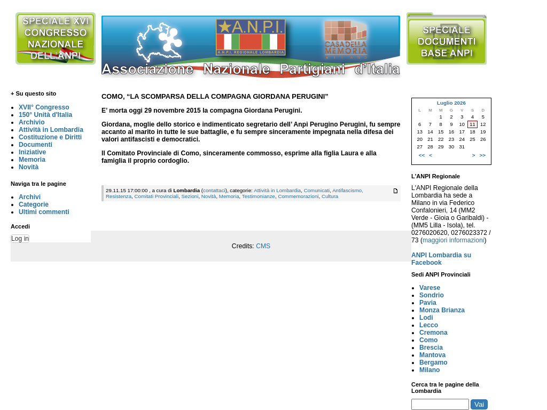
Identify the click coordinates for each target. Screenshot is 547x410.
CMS (263, 246)
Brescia (431, 347)
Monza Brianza (442, 310)
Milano (429, 370)
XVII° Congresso (44, 107)
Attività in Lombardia (51, 129)
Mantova (432, 355)
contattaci (214, 190)
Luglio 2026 (451, 103)
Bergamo (433, 362)
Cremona (433, 332)
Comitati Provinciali (156, 196)
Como (428, 340)
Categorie (34, 204)
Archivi (30, 197)
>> (483, 155)
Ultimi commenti (44, 212)
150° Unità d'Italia (45, 115)
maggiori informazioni (454, 240)
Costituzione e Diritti (50, 137)
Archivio (32, 122)
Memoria (32, 159)
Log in (20, 238)
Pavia (427, 302)
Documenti (35, 144)
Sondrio (431, 295)
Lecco (428, 325)
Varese (429, 287)
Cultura (330, 196)
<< (422, 155)
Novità (28, 167)
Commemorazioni (298, 196)
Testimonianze (258, 196)
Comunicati (317, 190)
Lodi (426, 317)
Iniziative (32, 152)
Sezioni (190, 196)
